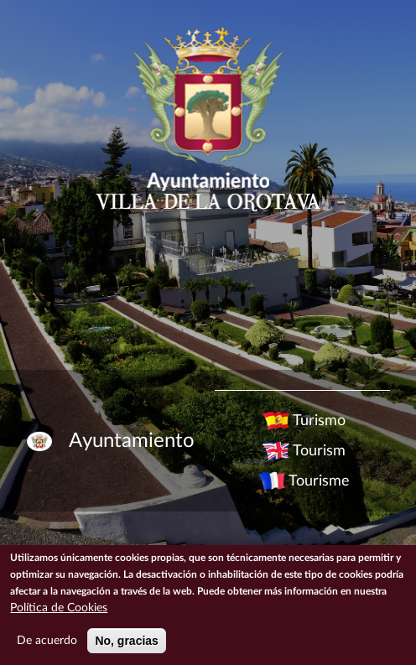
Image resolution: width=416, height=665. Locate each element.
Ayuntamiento (132, 441)
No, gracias (126, 640)
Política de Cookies (58, 608)
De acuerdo (47, 641)
